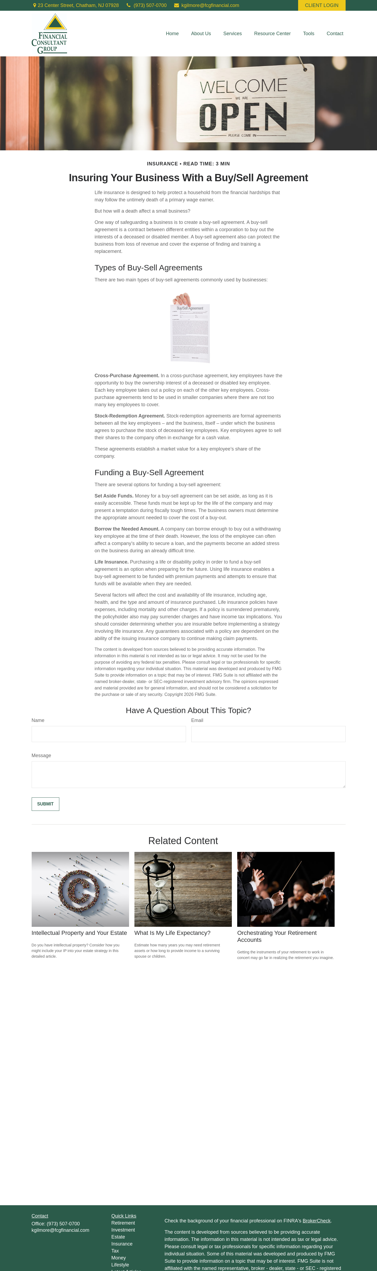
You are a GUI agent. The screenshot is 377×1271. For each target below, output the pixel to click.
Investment (123, 1230)
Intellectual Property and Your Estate (79, 932)
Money (118, 1258)
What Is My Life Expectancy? (172, 932)
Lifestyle (120, 1265)
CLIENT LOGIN (322, 5)
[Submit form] (45, 804)
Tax (115, 1251)
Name (38, 720)
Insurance (122, 1244)
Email (197, 720)
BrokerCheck (317, 1220)
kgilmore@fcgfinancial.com (206, 5)
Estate (118, 1237)
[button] (172, 33)
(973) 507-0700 (146, 5)
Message (41, 755)
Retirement (123, 1223)
